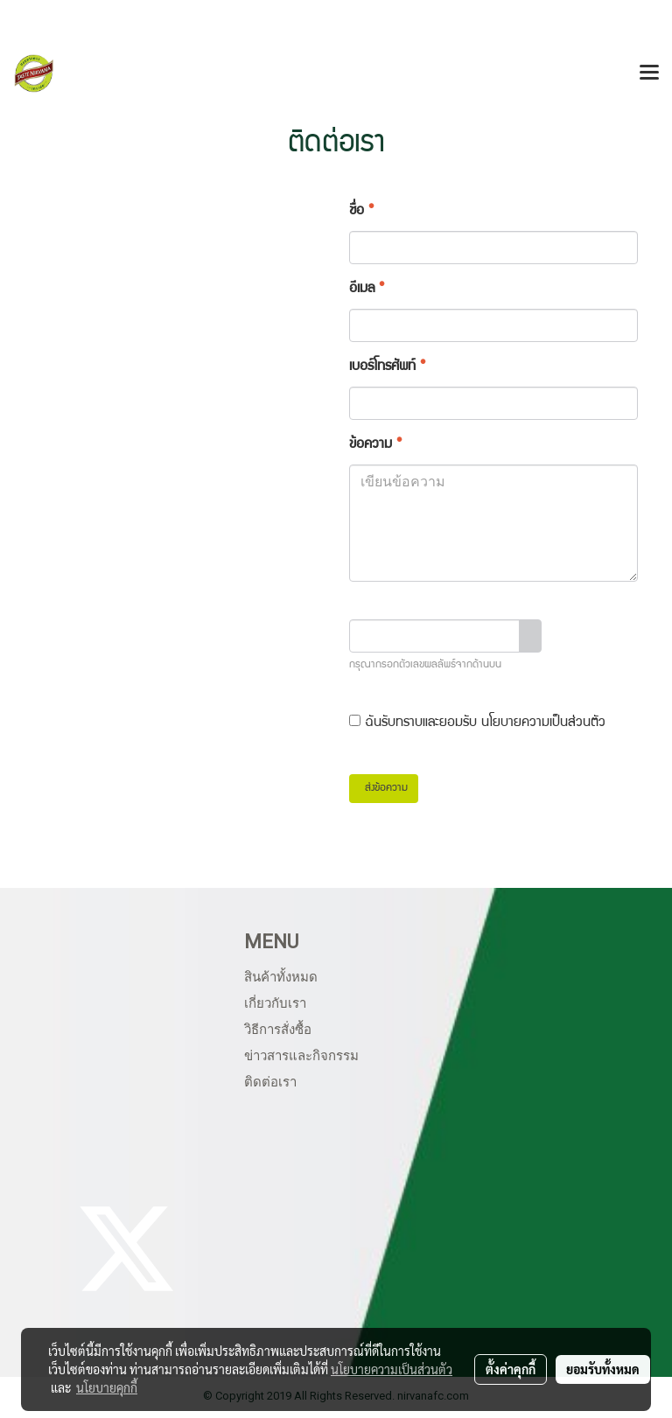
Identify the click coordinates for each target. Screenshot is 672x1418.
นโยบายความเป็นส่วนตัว (543, 723)
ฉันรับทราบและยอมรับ (477, 722)
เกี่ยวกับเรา (275, 1003)
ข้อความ (375, 445)
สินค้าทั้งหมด (281, 977)
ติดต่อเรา (270, 1082)
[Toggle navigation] (649, 73)
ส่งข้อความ (384, 788)
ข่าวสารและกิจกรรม (301, 1056)
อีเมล (366, 289)
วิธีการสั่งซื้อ (278, 1029)
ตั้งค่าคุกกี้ (511, 1369)
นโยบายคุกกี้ (106, 1387)
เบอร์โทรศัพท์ (387, 367)
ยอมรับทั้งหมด (603, 1369)
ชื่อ (361, 212)
